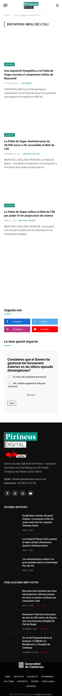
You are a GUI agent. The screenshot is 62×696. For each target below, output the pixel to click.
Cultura (9, 64)
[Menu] (5, 5)
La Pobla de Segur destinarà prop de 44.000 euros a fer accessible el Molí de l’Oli (29, 145)
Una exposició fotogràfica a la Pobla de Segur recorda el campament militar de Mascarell (28, 74)
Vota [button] (11, 403)
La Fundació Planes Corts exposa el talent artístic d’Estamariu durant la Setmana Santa (39, 542)
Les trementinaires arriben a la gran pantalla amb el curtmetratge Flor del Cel (40, 562)
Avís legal (48, 681)
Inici (7, 676)
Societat (9, 135)
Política (19, 676)
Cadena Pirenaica (43, 694)
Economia (47, 676)
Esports (22, 681)
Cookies (31, 686)
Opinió (35, 681)
